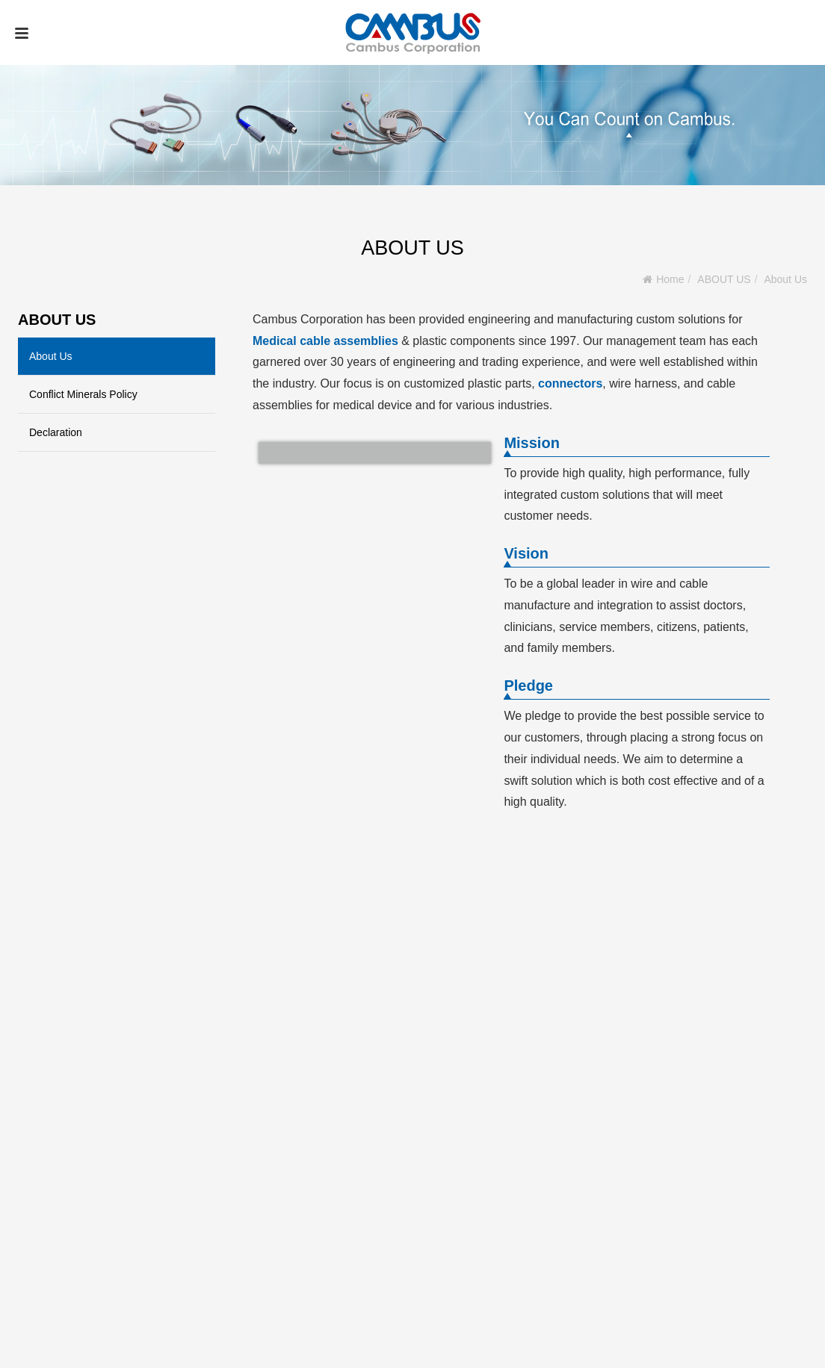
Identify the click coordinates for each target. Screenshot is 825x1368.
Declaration (55, 432)
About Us (785, 279)
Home (670, 279)
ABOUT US (723, 279)
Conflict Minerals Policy (83, 394)
